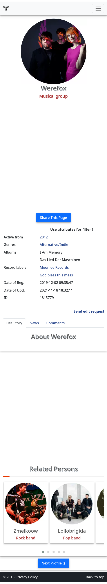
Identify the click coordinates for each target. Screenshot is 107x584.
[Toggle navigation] (98, 8)
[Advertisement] (53, 156)
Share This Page (53, 217)
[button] (43, 552)
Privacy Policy (26, 577)
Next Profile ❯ (53, 563)
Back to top (95, 577)
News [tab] (34, 323)
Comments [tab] (55, 323)
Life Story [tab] (14, 323)
